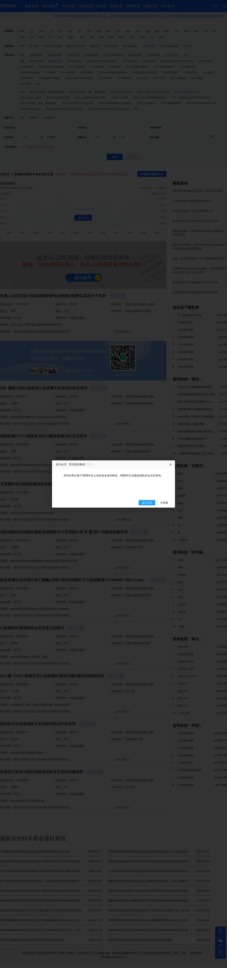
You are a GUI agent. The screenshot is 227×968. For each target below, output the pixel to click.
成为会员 (147, 502)
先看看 (164, 502)
